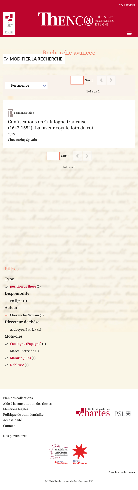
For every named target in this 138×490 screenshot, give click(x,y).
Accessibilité (12, 420)
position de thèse (23, 286)
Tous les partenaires (121, 472)
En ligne (16, 301)
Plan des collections (18, 398)
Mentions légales (15, 409)
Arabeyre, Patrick (23, 329)
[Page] (77, 80)
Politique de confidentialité (23, 414)
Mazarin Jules (20, 358)
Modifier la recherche (36, 58)
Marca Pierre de (22, 351)
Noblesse (17, 365)
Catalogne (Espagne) (25, 344)
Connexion (127, 5)
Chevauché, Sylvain (24, 315)
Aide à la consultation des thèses (27, 404)
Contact (9, 426)
